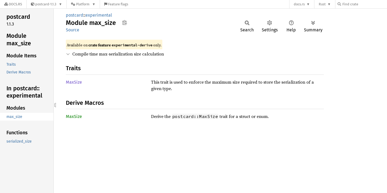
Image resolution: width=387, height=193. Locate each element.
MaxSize (74, 82)
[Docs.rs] (13, 4)
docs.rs (299, 4)
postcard (74, 15)
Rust (322, 4)
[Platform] (83, 4)
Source (72, 29)
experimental (98, 15)
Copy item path (124, 22)
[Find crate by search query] (364, 4)
